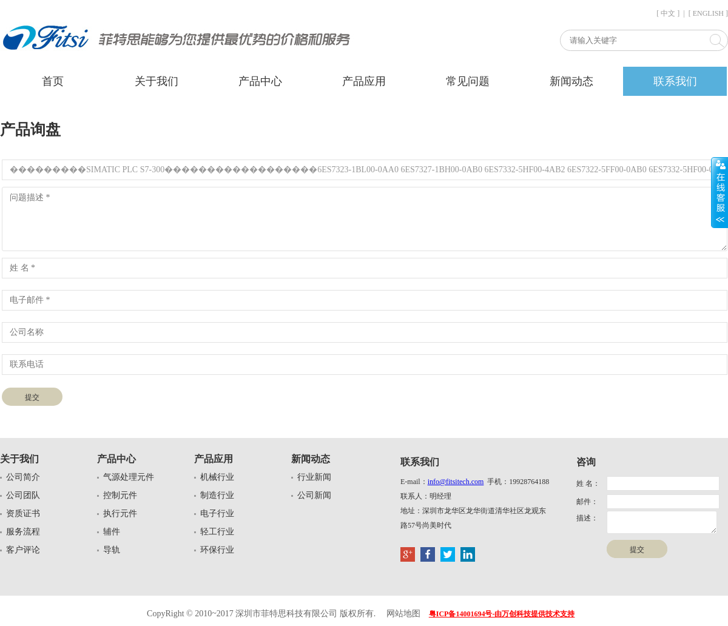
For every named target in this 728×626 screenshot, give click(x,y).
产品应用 (364, 81)
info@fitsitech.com (456, 481)
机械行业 (217, 477)
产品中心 (260, 81)
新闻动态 (571, 81)
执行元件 (120, 513)
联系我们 (675, 81)
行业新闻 (314, 477)
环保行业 (217, 549)
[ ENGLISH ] (708, 13)
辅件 (111, 531)
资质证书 (23, 513)
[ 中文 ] (667, 13)
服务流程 (23, 531)
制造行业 (217, 495)
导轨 (111, 549)
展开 (719, 192)
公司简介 (23, 477)
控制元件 (120, 495)
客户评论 (23, 549)
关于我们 (156, 81)
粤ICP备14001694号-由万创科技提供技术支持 (502, 614)
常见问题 (468, 81)
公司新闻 (314, 495)
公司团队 (23, 495)
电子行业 (217, 513)
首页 (53, 81)
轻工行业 (217, 531)
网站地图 (403, 613)
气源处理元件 (128, 477)
